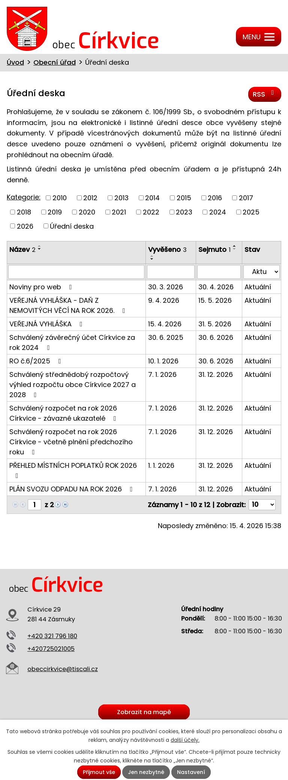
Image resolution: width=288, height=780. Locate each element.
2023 (184, 212)
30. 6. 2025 (165, 337)
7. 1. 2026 (162, 374)
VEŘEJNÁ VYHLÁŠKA (47, 324)
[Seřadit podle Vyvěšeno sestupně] (152, 259)
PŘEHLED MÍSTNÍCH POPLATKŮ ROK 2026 (73, 470)
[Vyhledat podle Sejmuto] (219, 271)
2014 (152, 197)
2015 (184, 197)
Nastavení (191, 772)
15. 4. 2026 (165, 324)
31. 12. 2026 (215, 374)
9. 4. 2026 (163, 300)
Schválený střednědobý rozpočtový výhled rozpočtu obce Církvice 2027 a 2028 (72, 384)
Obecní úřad (54, 62)
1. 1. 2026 (161, 465)
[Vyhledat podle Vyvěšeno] (171, 271)
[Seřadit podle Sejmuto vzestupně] (235, 245)
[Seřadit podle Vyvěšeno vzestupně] (152, 256)
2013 (121, 197)
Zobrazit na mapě (144, 712)
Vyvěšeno (167, 249)
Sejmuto (214, 249)
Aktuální (257, 287)
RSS (265, 94)
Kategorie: (23, 197)
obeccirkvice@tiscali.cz (62, 669)
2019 (55, 212)
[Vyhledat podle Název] (76, 271)
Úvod (15, 62)
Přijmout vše (99, 772)
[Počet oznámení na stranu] (262, 504)
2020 (87, 212)
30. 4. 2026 (216, 287)
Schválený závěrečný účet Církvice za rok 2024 (72, 342)
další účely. (185, 740)
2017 (246, 197)
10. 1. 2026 (163, 361)
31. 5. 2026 (214, 324)
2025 (251, 212)
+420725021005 (51, 649)
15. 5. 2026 (215, 300)
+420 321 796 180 (52, 636)
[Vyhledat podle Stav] (261, 271)
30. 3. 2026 (165, 287)
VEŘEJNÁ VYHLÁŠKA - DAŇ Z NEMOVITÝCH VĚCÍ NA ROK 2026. (68, 305)
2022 (151, 212)
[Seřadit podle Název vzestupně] (40, 245)
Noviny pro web (42, 287)
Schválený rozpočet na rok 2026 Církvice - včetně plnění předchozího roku (71, 442)
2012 (90, 197)
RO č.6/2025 (36, 361)
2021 (119, 212)
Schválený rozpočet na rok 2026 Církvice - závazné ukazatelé (64, 413)
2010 (59, 197)
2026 (25, 226)
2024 (217, 212)
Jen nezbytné (146, 772)
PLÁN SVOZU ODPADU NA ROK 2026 (72, 489)
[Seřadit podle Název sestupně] (40, 248)
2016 (215, 197)
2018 (24, 212)
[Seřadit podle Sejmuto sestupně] (235, 248)
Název (22, 249)
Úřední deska (72, 226)
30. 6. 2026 (215, 337)
